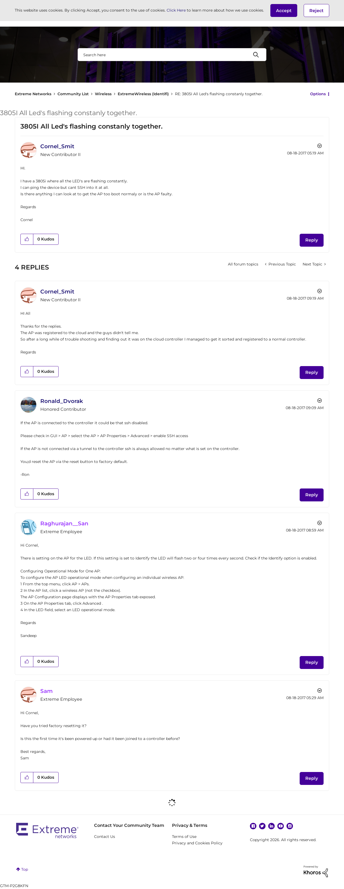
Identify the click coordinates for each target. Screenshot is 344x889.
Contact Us (104, 836)
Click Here (176, 10)
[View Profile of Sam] (46, 691)
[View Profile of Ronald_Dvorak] (61, 401)
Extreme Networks (33, 93)
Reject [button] (316, 10)
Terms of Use (184, 836)
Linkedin (271, 826)
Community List (73, 93)
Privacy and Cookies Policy (197, 843)
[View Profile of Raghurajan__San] (64, 523)
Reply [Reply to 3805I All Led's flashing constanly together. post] (311, 240)
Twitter (262, 826)
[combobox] (172, 54)
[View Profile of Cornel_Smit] (57, 146)
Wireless (103, 93)
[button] (283, 10)
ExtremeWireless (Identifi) (143, 93)
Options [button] (318, 93)
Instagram (289, 826)
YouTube (280, 826)
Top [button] (24, 869)
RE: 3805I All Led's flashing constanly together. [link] (219, 93)
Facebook (253, 826)
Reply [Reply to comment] (311, 372)
